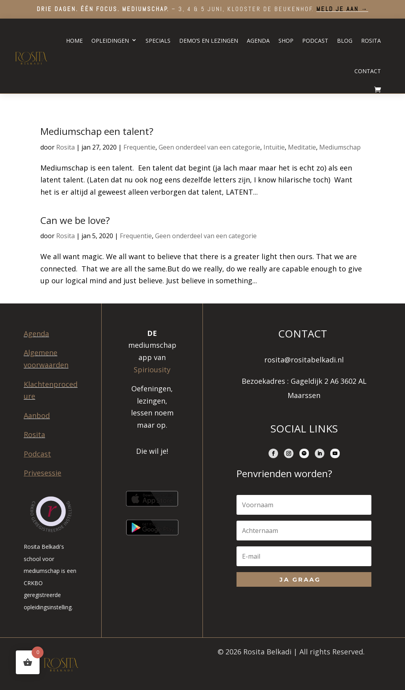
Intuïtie (274, 147)
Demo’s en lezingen (208, 40)
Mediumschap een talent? (96, 131)
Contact (367, 71)
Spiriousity (152, 369)
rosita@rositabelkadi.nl (304, 359)
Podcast (315, 40)
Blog (344, 40)
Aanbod (37, 415)
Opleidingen (110, 40)
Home (74, 40)
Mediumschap (340, 147)
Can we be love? (75, 220)
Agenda (258, 40)
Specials (158, 40)
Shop (285, 40)
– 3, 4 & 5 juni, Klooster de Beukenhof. (202, 9)
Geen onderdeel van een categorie (209, 147)
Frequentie (139, 147)
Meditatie (302, 147)
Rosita (371, 40)
